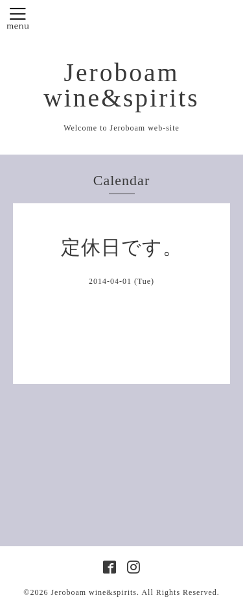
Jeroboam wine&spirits (121, 85)
